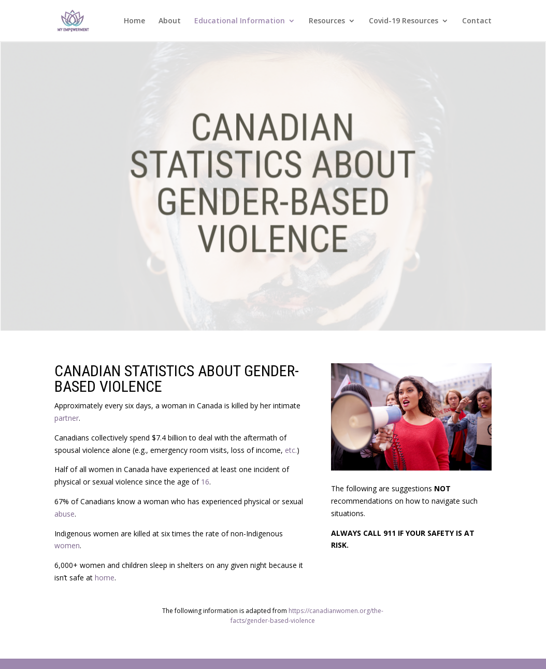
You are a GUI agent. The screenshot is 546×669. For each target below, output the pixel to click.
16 (205, 482)
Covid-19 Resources (403, 21)
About (170, 21)
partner (66, 418)
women (67, 545)
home (104, 577)
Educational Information (239, 21)
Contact (477, 21)
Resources (327, 21)
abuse (64, 514)
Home (134, 21)
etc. (291, 450)
